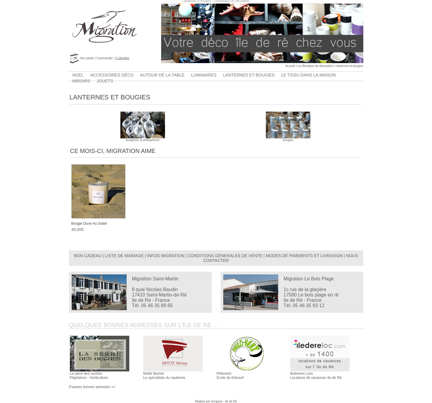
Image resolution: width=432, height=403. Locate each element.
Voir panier (87, 58)
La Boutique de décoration (316, 66)
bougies (288, 139)
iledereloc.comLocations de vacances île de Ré (316, 375)
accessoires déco (111, 75)
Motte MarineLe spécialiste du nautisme (164, 375)
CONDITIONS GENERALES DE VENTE (225, 255)
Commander (104, 58)
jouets (105, 81)
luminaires (204, 75)
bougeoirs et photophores (142, 139)
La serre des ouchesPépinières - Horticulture (89, 375)
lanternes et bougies (349, 66)
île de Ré (231, 401)
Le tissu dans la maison (308, 75)
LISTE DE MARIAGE (124, 255)
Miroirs (81, 81)
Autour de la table (162, 75)
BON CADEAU (88, 255)
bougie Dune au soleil (89, 223)
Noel (78, 75)
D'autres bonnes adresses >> (92, 387)
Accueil (290, 66)
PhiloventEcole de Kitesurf (230, 375)
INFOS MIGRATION (165, 255)
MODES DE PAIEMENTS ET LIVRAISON (304, 255)
